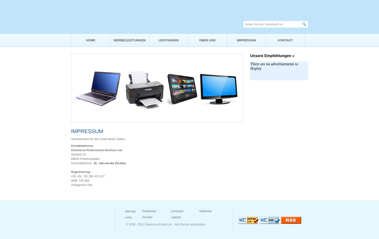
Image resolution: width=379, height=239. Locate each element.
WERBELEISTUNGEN (130, 40)
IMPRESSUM (246, 40)
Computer (177, 211)
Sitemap (130, 211)
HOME (90, 40)
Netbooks (205, 211)
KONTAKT (285, 40)
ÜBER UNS (207, 40)
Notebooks (149, 211)
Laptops (176, 217)
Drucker (147, 217)
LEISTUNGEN (168, 40)
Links (128, 217)
